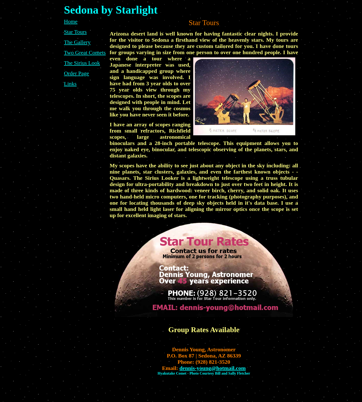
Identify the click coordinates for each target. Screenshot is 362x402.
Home (71, 21)
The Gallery (77, 42)
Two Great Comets (85, 53)
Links (70, 84)
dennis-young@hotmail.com (212, 368)
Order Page (76, 73)
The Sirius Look (82, 63)
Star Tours (75, 32)
